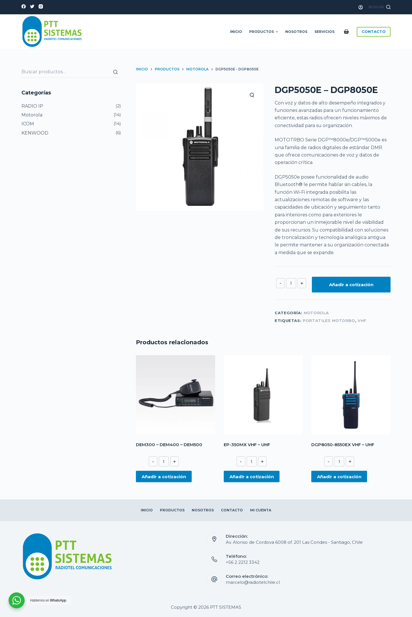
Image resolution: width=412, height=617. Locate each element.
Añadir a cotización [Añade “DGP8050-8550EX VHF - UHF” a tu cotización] (339, 476)
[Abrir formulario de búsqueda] (380, 7)
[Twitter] (32, 6)
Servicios (324, 31)
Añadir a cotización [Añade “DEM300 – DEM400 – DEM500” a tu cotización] (164, 476)
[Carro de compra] (347, 31)
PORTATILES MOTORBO (329, 320)
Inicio (236, 31)
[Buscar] (115, 72)
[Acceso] (360, 7)
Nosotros (296, 31)
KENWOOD (34, 133)
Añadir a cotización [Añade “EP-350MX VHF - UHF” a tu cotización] (251, 476)
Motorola (316, 313)
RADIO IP (32, 106)
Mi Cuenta (260, 510)
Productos (264, 31)
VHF (362, 320)
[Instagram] (41, 6)
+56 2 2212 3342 (243, 562)
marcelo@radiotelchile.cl (253, 582)
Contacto (232, 510)
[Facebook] (23, 6)
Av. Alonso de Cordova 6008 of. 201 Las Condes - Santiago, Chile (294, 542)
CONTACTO (374, 31)
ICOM (27, 123)
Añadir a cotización (351, 284)
